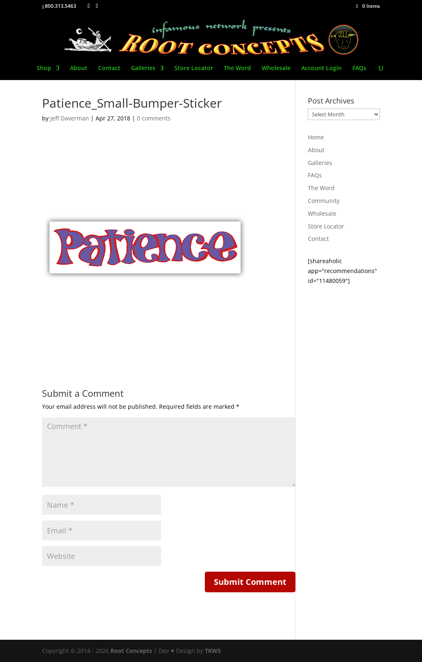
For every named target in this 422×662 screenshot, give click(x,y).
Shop (44, 68)
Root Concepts (131, 651)
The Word (237, 68)
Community (324, 201)
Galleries (143, 68)
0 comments (154, 118)
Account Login (321, 68)
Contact (109, 68)
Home (316, 137)
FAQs (359, 68)
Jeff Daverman (69, 118)
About (78, 68)
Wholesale (276, 68)
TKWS (213, 651)
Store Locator (193, 68)
